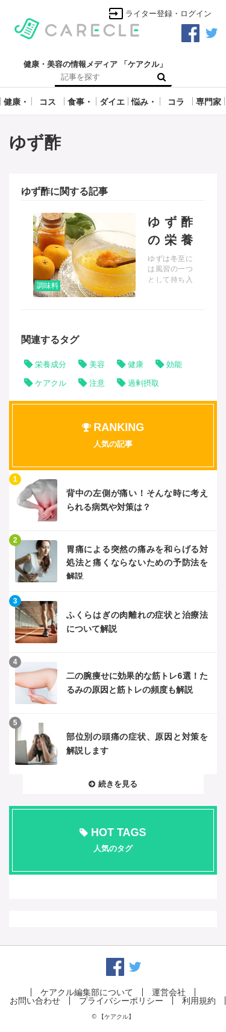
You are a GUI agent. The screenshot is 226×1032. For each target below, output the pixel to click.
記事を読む (113, 255)
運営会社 (169, 992)
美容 (97, 364)
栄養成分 (50, 364)
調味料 (47, 286)
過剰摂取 (143, 383)
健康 (135, 364)
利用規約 (199, 1000)
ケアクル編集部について (86, 992)
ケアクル (50, 383)
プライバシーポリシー (121, 1000)
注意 (97, 383)
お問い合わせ (35, 1000)
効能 (174, 364)
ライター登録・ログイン (160, 13)
